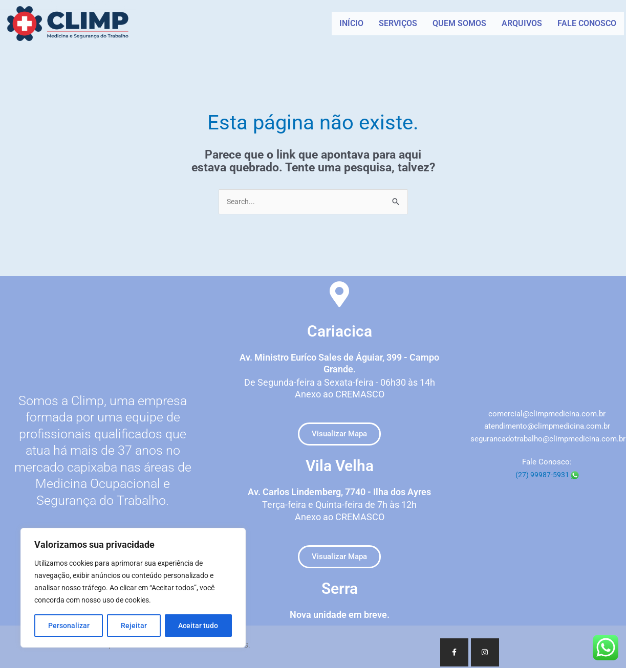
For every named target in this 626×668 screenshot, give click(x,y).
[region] (133, 588)
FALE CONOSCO (586, 23)
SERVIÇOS (398, 23)
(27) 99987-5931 (547, 475)
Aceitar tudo (198, 625)
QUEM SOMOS (459, 23)
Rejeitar (134, 625)
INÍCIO (351, 23)
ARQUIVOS (522, 23)
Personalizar (69, 625)
